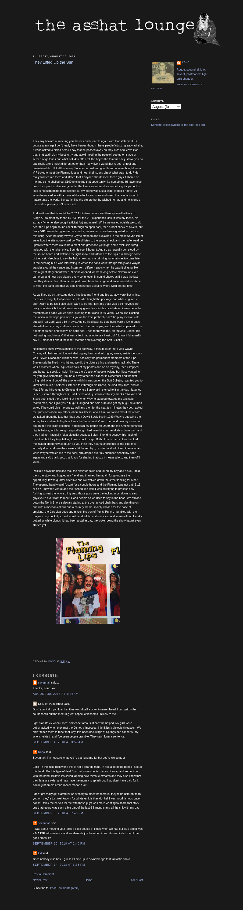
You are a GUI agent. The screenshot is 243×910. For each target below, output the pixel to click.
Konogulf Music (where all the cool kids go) (178, 124)
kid (40, 853)
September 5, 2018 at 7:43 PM (58, 813)
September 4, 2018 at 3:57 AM (58, 742)
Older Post (136, 880)
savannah (44, 682)
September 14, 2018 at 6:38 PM (59, 864)
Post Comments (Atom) (64, 888)
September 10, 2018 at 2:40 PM (59, 843)
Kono (41, 752)
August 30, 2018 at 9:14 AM (55, 693)
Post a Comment (43, 874)
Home (88, 880)
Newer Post (40, 880)
